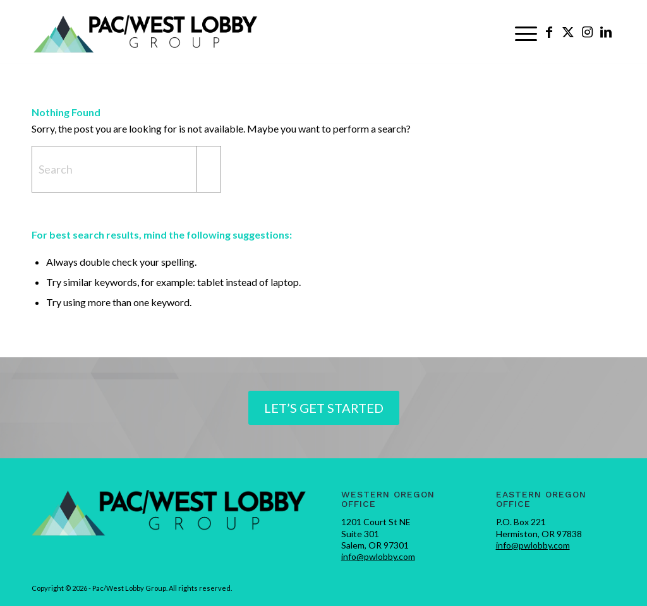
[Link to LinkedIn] (605, 31)
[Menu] (526, 32)
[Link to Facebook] (549, 31)
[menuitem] (526, 32)
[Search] (126, 169)
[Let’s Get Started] (323, 408)
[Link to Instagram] (586, 31)
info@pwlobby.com (378, 556)
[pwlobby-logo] (146, 32)
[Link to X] (568, 31)
